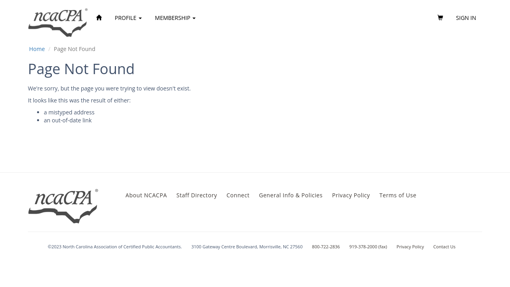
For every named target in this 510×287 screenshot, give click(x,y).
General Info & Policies (291, 195)
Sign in (466, 18)
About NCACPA (146, 195)
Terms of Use (397, 195)
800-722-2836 (326, 247)
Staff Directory (197, 195)
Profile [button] (128, 18)
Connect (237, 195)
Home (37, 49)
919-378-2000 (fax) (368, 247)
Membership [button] (175, 18)
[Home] (99, 18)
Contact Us (445, 247)
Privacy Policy (351, 195)
